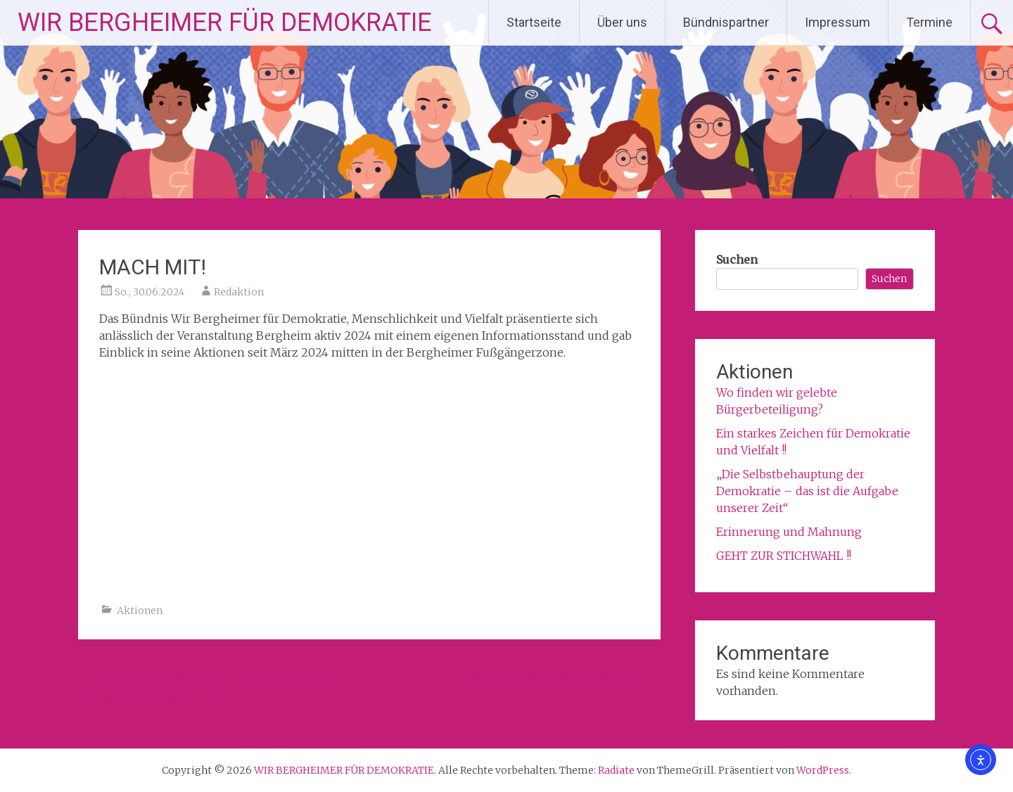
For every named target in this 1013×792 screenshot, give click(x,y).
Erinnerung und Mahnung (789, 532)
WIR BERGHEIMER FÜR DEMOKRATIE (225, 22)
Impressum (837, 22)
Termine (929, 22)
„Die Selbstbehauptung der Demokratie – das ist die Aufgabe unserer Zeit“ (807, 491)
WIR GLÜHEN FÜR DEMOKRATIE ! (562, 676)
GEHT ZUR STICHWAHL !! (783, 556)
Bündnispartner (726, 22)
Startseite (534, 22)
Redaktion (239, 292)
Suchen (737, 260)
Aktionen (140, 610)
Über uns (622, 22)
